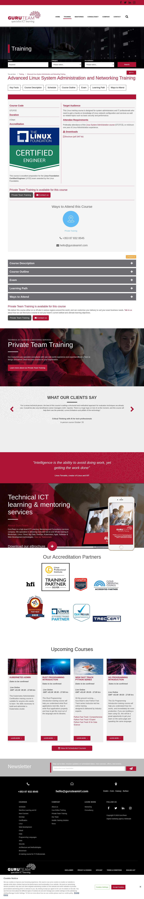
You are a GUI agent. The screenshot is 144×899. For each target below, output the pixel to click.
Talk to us (128, 310)
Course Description (33, 87)
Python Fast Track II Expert (84, 720)
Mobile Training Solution (60, 820)
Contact (117, 17)
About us (55, 807)
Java (20, 840)
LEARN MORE (15, 738)
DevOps (22, 817)
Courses (23, 802)
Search (10, 60)
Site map (99, 870)
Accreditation (89, 60)
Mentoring (79, 17)
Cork (112, 791)
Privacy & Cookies (84, 870)
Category (55, 60)
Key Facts (14, 87)
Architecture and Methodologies (30, 847)
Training (67, 17)
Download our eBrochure (26, 546)
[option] (72, 417)
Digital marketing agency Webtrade (119, 819)
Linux (21, 824)
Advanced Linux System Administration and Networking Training (46, 74)
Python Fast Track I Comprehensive (88, 717)
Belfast (125, 791)
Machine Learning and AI (27, 810)
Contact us (42, 195)
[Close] (140, 886)
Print (131, 72)
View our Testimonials (43, 537)
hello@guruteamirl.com (72, 245)
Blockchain (23, 851)
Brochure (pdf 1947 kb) (73, 137)
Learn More (48, 738)
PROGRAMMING (56, 677)
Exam (83, 87)
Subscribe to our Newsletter (63, 768)
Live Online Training (59, 810)
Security (22, 844)
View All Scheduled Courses (72, 748)
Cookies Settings (102, 887)
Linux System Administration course (100, 125)
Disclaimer (69, 870)
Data (20, 834)
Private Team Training (23, 189)
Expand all (131, 257)
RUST (45, 677)
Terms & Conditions (114, 870)
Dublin (105, 791)
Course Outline (68, 87)
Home (57, 17)
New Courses (23, 813)
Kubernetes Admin (20, 677)
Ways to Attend (117, 87)
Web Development (25, 827)
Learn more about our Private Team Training (27, 368)
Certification (23, 820)
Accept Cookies (118, 887)
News (54, 824)
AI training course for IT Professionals (32, 854)
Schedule (52, 87)
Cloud (21, 830)
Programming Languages (28, 837)
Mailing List (130, 870)
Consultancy (93, 17)
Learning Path (98, 87)
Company (106, 17)
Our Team (55, 817)
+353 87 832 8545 (72, 238)
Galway (118, 791)
